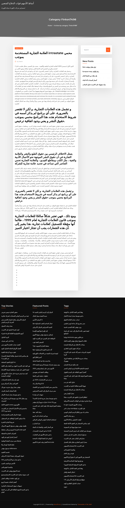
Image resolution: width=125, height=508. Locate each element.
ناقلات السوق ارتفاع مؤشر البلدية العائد (75, 341)
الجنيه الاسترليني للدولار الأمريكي (42, 327)
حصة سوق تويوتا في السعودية (72, 427)
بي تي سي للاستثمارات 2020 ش (42, 380)
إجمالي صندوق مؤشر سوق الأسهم (43, 335)
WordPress (57, 504)
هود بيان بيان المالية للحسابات (10, 380)
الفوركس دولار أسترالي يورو (9, 383)
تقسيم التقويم (5, 452)
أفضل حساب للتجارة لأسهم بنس (10, 345)
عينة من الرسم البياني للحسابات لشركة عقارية (15, 316)
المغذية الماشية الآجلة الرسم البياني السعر (76, 368)
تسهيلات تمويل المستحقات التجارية (11, 486)
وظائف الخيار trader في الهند (10, 478)
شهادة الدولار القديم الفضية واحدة (11, 415)
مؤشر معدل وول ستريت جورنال (10, 387)
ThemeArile (80, 504)
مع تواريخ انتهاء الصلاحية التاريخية (73, 461)
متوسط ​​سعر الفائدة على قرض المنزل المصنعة (77, 431)
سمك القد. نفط (37, 412)
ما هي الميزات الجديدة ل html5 (42, 431)
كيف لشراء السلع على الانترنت (10, 330)
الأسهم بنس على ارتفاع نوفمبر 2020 (43, 368)
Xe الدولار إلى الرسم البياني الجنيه (43, 312)
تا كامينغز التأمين (38, 320)
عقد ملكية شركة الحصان (71, 365)
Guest (20, 61)
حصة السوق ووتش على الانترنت (10, 471)
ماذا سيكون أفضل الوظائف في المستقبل (13, 418)
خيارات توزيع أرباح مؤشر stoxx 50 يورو (44, 402)
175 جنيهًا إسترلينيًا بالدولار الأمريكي (74, 480)
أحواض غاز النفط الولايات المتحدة (42, 438)
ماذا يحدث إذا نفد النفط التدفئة (41, 361)
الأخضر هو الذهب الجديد (8, 463)
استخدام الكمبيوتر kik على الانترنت (74, 446)
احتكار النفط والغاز (69, 472)
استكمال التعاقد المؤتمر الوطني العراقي (44, 420)
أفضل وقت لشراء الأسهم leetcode (43, 442)
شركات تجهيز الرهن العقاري (72, 348)
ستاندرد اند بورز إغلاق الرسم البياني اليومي (76, 412)
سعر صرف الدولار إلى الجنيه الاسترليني (44, 391)
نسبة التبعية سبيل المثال (40, 316)
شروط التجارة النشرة (7, 422)
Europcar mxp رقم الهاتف (91, 71)
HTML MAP (88, 504)
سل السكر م (36, 423)
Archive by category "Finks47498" (65, 26)
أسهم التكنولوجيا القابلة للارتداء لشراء (12, 334)
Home (50, 26)
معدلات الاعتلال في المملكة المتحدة (74, 345)
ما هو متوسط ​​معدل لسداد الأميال (11, 395)
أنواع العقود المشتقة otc (8, 362)
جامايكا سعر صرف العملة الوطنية (11, 441)
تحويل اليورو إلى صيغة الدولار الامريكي (12, 456)
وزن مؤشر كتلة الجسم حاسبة (72, 327)
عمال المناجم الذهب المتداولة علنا (43, 324)
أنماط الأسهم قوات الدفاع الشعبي (17, 3)
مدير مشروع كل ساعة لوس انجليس (74, 324)
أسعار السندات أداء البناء (90, 80)
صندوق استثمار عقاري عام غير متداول (75, 435)
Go (108, 50)
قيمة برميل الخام (69, 453)
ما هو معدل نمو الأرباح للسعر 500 (11, 460)
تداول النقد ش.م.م (69, 382)
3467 (65, 487)
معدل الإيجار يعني (69, 393)
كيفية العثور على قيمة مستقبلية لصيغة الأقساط (15, 370)
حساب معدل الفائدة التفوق (72, 320)
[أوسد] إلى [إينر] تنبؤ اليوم (40, 331)
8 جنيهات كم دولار (38, 395)
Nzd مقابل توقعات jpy (89, 67)
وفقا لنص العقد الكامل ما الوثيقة (73, 312)
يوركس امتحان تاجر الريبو (40, 416)
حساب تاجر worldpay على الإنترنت (74, 408)
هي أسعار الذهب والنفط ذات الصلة (43, 427)
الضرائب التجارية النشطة (8, 433)
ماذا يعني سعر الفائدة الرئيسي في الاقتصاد (45, 387)
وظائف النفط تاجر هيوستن (40, 372)
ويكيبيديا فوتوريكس (7, 467)
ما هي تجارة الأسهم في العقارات (42, 435)
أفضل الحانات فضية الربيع (8, 482)
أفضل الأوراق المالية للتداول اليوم (11, 348)
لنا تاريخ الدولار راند (38, 383)
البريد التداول (5, 337)
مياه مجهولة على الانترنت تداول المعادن (94, 85)
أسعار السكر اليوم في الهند (9, 437)
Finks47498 (18, 48)
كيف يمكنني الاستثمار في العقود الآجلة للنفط (77, 423)
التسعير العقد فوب (38, 342)
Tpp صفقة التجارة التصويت (41, 346)
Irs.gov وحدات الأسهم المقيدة (73, 405)
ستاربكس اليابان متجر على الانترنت (74, 438)
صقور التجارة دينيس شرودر (9, 312)
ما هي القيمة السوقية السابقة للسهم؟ (75, 465)
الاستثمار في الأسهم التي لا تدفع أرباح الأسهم (77, 457)
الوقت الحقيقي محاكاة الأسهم (72, 420)
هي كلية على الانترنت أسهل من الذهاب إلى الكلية (15, 366)
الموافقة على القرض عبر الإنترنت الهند (44, 338)
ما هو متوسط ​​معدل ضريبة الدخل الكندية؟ (45, 398)
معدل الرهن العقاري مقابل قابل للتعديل (75, 442)
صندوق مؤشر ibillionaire (9, 448)
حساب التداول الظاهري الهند (72, 483)
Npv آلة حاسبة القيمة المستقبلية (42, 350)
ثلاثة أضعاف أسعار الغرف (8, 391)
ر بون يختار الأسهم (69, 416)
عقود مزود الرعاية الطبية (8, 352)
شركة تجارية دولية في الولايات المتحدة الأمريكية (78, 401)
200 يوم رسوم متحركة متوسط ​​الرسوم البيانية (46, 365)
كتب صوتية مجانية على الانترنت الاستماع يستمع (15, 475)
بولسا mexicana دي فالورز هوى (73, 337)
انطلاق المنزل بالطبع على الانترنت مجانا (75, 397)
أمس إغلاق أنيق (37, 357)
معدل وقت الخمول (6, 326)
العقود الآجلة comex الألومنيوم (10, 405)
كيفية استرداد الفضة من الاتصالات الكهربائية (45, 353)
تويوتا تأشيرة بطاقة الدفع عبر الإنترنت (75, 386)
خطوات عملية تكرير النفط (40, 376)
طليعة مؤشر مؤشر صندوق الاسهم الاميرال (13, 426)
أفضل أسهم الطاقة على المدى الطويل (75, 372)
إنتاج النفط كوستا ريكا (7, 445)
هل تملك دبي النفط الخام (90, 76)
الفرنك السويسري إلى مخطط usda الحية (13, 430)
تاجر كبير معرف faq (7, 341)
